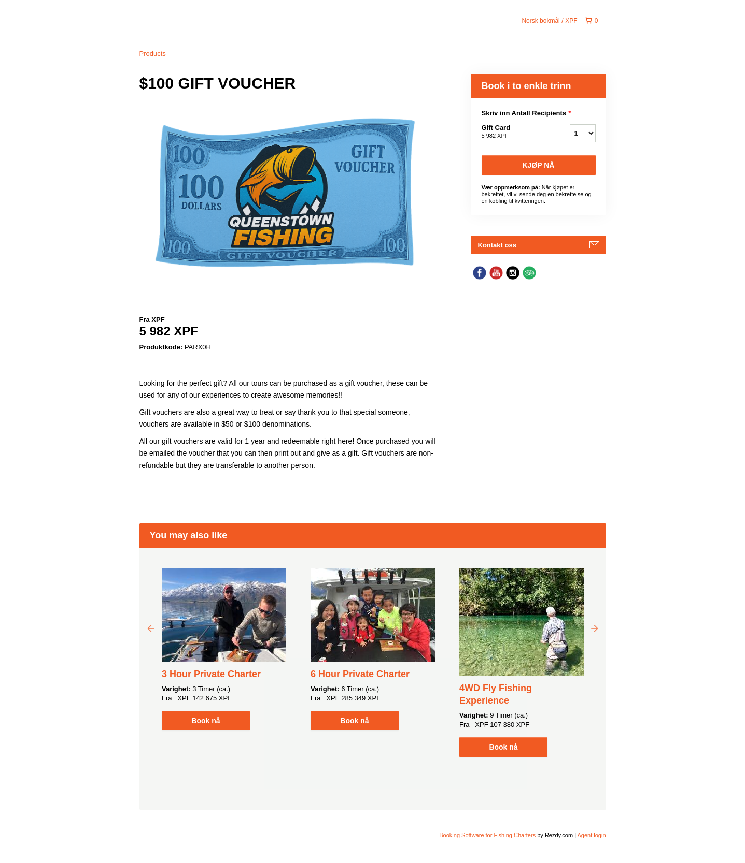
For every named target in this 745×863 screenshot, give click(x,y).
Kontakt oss (497, 245)
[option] (224, 649)
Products (152, 53)
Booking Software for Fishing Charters (488, 835)
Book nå (205, 720)
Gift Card (513, 132)
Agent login (591, 835)
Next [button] (594, 628)
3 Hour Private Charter (211, 674)
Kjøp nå (539, 165)
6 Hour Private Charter (360, 674)
